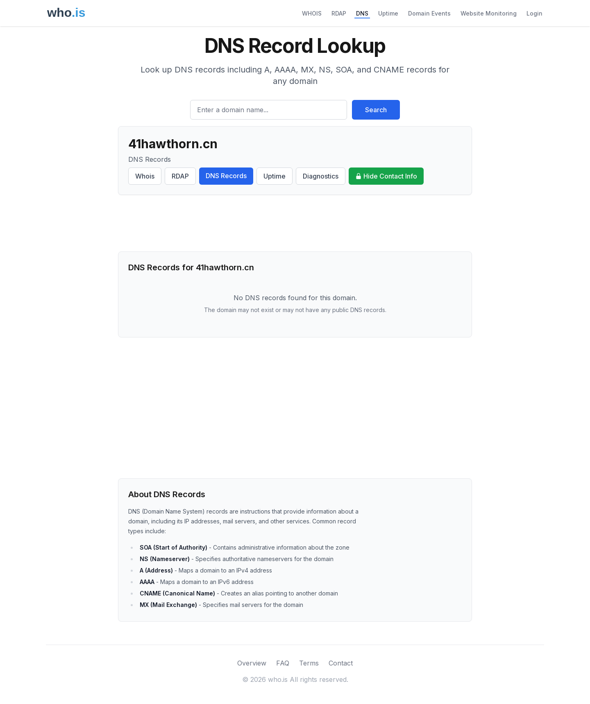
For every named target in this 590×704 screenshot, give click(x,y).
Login (534, 13)
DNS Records (226, 176)
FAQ (282, 663)
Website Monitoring (489, 13)
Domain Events (429, 13)
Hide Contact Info (386, 176)
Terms (309, 663)
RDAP (338, 13)
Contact (341, 663)
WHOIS (312, 13)
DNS (362, 13)
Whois (144, 176)
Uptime (388, 13)
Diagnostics (320, 176)
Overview (251, 663)
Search (376, 110)
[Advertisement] (295, 223)
